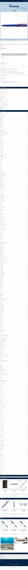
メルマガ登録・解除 (12, 564)
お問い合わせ (1, 561)
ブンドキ (12, 568)
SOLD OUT (14, 54)
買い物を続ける (2, 64)
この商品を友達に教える (3, 62)
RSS (15, 564)
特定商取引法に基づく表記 (4, 57)
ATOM (16, 564)
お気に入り (9, 60)
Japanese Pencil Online (15, 568)
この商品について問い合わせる (4, 63)
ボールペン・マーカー (2, 42)
